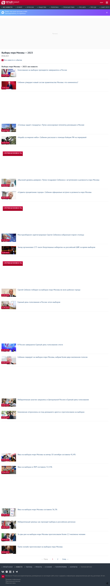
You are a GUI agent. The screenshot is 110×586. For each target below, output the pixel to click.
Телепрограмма (61, 567)
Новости (19, 567)
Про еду (93, 7)
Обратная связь (10, 583)
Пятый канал (8, 567)
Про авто (82, 7)
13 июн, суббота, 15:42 (10, 3)
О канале (48, 567)
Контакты (73, 567)
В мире (19, 7)
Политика (54, 7)
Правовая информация (12, 579)
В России (30, 7)
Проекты (38, 567)
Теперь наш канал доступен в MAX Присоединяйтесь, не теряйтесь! (16, 12)
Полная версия (86, 567)
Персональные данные (12, 581)
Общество (42, 7)
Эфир (101, 2)
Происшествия (68, 7)
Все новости (7, 7)
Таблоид (29, 567)
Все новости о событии (13, 60)
